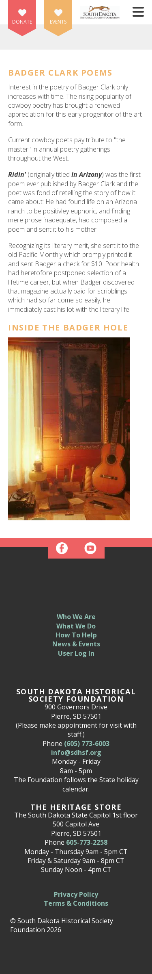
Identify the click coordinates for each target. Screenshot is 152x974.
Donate (22, 21)
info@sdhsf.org (76, 752)
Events (58, 21)
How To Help (76, 634)
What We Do (76, 626)
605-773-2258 (86, 842)
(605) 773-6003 (86, 743)
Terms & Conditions (76, 903)
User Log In (76, 653)
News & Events (76, 643)
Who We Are (76, 616)
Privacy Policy (76, 894)
